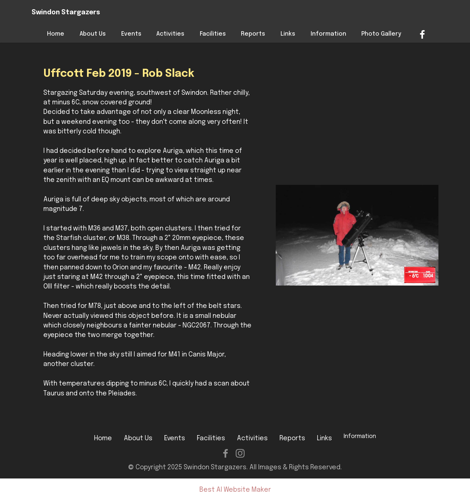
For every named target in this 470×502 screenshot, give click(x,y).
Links (288, 34)
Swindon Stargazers (66, 13)
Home (55, 34)
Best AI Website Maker (235, 490)
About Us (93, 34)
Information (328, 34)
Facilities (213, 34)
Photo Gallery (381, 34)
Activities (170, 34)
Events (131, 34)
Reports (253, 34)
